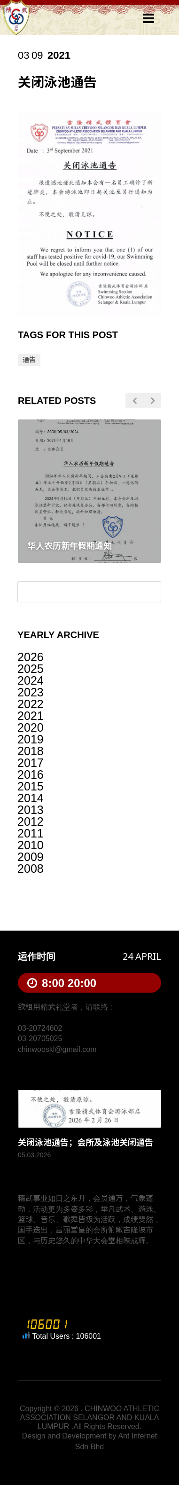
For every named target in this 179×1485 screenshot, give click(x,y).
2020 (30, 727)
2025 (30, 668)
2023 (30, 692)
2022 (30, 704)
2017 (30, 762)
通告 (29, 359)
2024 (30, 680)
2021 (30, 715)
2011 (30, 833)
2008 (30, 868)
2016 (30, 774)
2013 (30, 809)
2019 (30, 739)
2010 (30, 845)
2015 (30, 786)
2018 (30, 751)
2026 (30, 657)
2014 (30, 798)
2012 (30, 821)
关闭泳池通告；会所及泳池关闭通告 (85, 1142)
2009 (30, 856)
